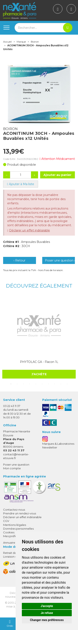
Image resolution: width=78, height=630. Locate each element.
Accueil (7, 41)
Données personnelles (18, 528)
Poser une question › (60, 260)
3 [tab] (23, 384)
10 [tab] (67, 384)
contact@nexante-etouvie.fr (16, 456)
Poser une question (16, 464)
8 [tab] (55, 384)
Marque (21, 41)
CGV (6, 521)
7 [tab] (48, 384)
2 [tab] (17, 384)
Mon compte (12, 468)
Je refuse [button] (47, 613)
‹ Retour (19, 260)
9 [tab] (61, 384)
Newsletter (49, 447)
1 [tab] (11, 384)
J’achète (39, 374)
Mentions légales (14, 524)
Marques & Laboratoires (58, 443)
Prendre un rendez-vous (19, 513)
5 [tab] (36, 384)
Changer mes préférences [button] (47, 620)
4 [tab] (30, 384)
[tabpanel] (39, 337)
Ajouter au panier (57, 175)
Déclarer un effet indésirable (29, 230)
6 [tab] (42, 384)
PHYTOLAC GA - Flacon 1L (39, 362)
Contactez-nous (14, 509)
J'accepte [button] (47, 606)
